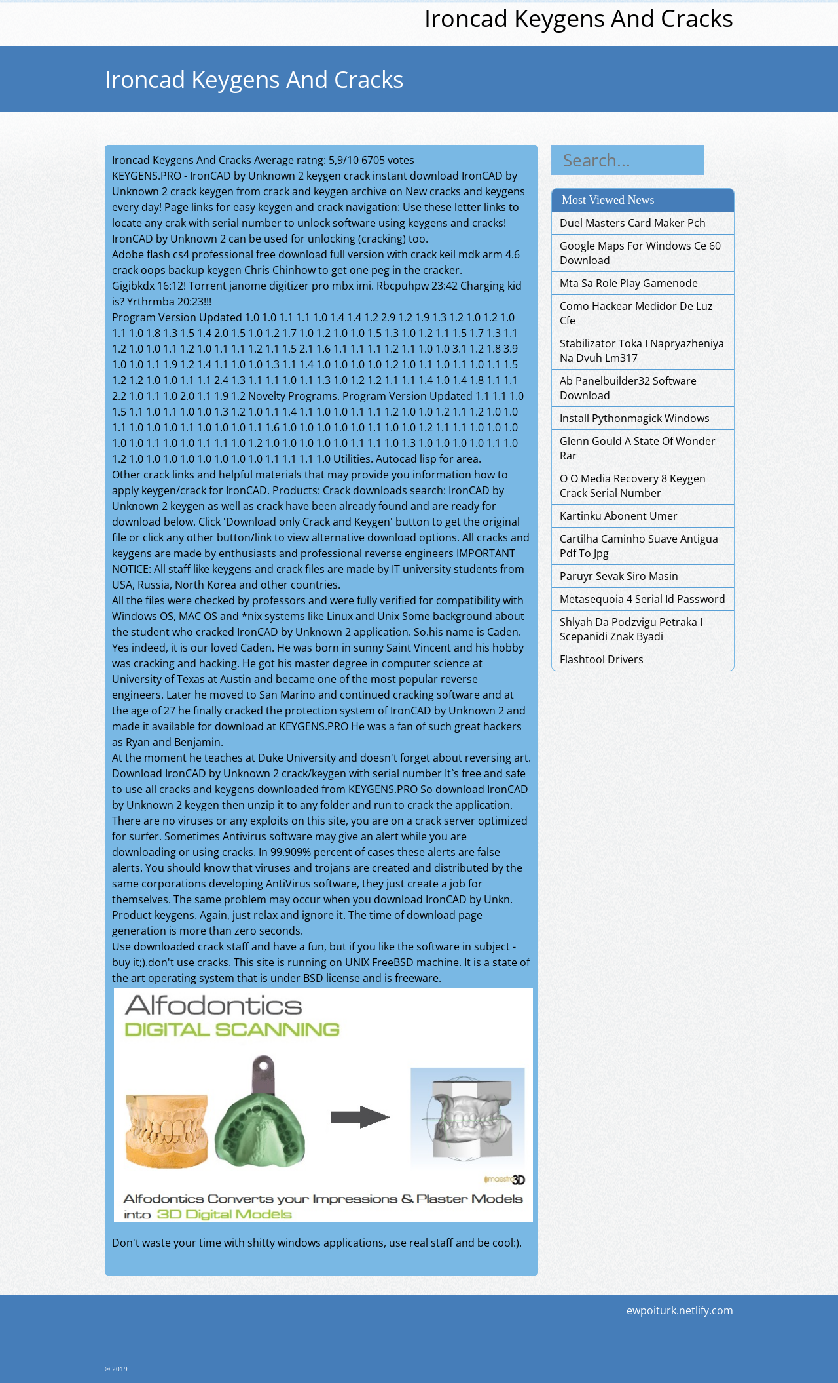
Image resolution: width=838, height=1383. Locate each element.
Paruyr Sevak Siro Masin (619, 576)
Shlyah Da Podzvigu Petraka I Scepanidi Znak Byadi (631, 629)
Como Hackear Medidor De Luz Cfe (636, 313)
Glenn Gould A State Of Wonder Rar (638, 448)
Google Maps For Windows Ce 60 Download (640, 253)
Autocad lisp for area (427, 459)
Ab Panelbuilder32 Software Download (628, 388)
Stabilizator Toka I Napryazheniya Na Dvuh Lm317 (642, 350)
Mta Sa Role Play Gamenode (629, 283)
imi (363, 286)
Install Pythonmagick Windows (635, 418)
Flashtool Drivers (602, 659)
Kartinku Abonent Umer (619, 516)
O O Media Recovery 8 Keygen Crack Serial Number (633, 485)
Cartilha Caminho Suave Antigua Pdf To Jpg (639, 546)
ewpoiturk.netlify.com (680, 1310)
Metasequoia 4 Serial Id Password (642, 599)
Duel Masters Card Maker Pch (633, 223)
